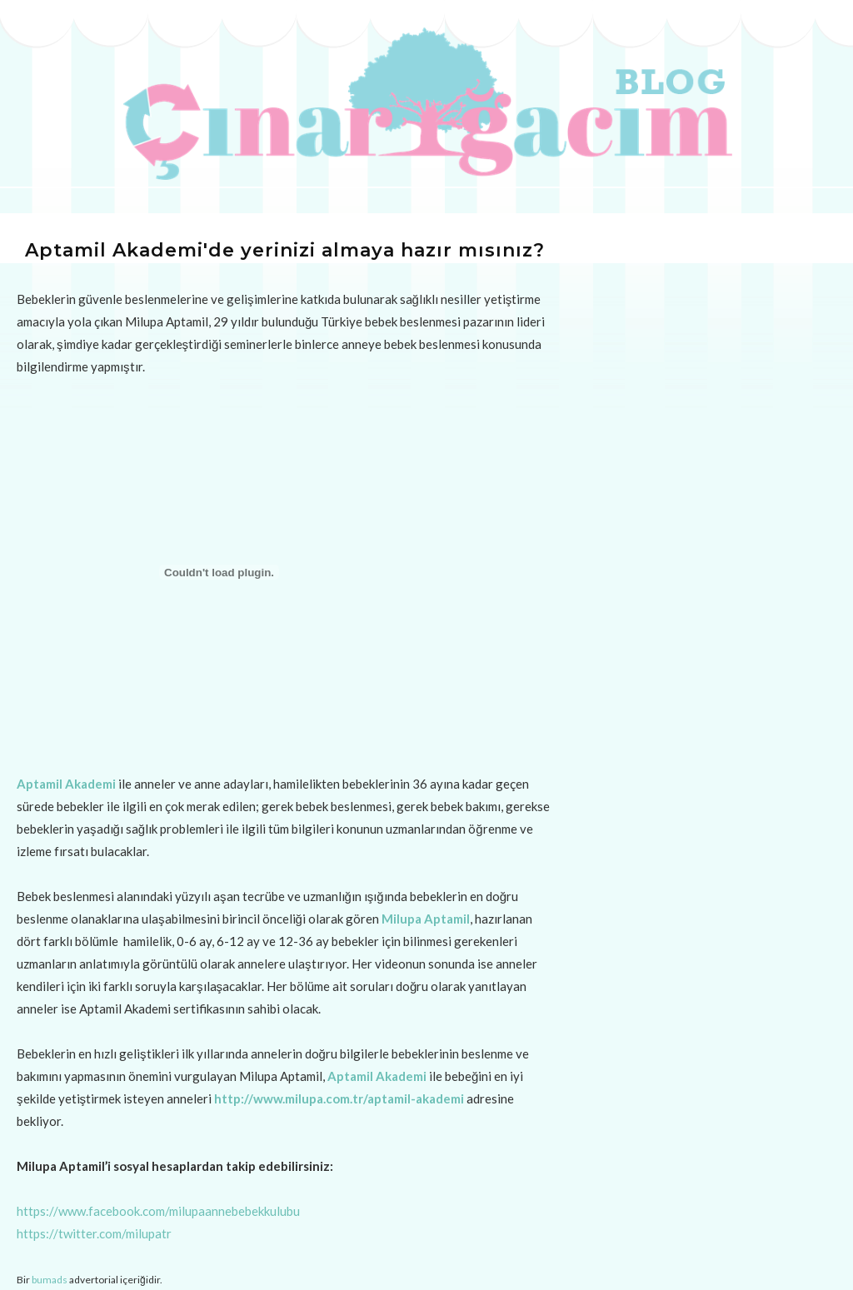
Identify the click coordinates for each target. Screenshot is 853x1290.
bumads (49, 1279)
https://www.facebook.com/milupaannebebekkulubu (158, 1210)
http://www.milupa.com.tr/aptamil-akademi (339, 1098)
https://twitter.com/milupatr (94, 1233)
